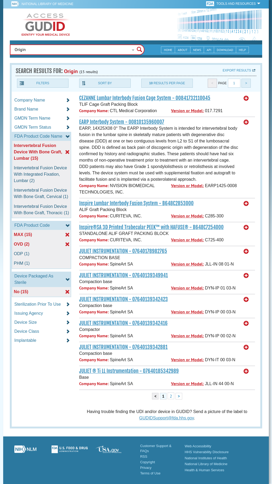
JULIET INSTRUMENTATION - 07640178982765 (123, 251)
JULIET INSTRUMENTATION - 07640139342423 (123, 299)
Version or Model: (187, 110)
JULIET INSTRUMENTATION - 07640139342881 (123, 347)
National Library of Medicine (47, 4)
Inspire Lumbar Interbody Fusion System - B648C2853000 (136, 203)
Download (225, 50)
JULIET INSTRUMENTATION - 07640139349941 (123, 275)
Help (242, 50)
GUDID (45, 24)
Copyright (147, 462)
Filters (42, 83)
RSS (143, 456)
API (209, 50)
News (197, 50)
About (183, 50)
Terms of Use (150, 473)
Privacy (146, 468)
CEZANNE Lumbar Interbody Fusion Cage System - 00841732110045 (144, 98)
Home (168, 50)
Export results (237, 70)
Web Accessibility (198, 446)
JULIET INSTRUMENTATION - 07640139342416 (123, 323)
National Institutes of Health (206, 458)
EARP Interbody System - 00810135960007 (121, 122)
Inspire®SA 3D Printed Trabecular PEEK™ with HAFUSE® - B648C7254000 (151, 227)
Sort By (105, 83)
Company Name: (94, 110)
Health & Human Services (204, 470)
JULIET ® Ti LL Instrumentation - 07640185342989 (129, 371)
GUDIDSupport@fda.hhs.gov (166, 418)
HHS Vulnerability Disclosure (207, 452)
